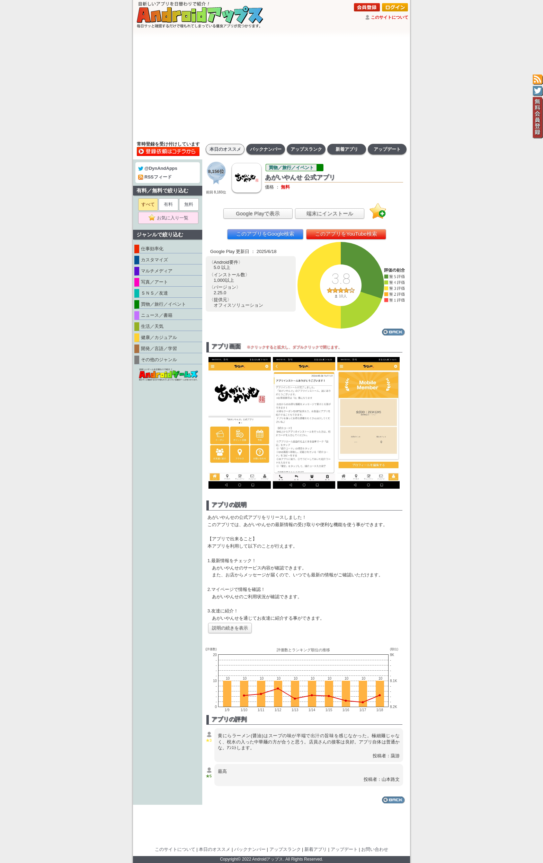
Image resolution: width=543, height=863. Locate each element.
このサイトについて (389, 17)
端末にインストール (329, 213)
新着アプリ (347, 149)
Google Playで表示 (258, 213)
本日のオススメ (225, 149)
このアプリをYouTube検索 (346, 234)
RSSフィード (155, 177)
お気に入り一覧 (170, 218)
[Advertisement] (271, 84)
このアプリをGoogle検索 (265, 234)
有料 (168, 204)
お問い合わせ (374, 849)
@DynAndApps (157, 168)
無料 (188, 204)
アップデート (387, 149)
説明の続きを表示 (230, 627)
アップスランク (306, 149)
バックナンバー (266, 149)
